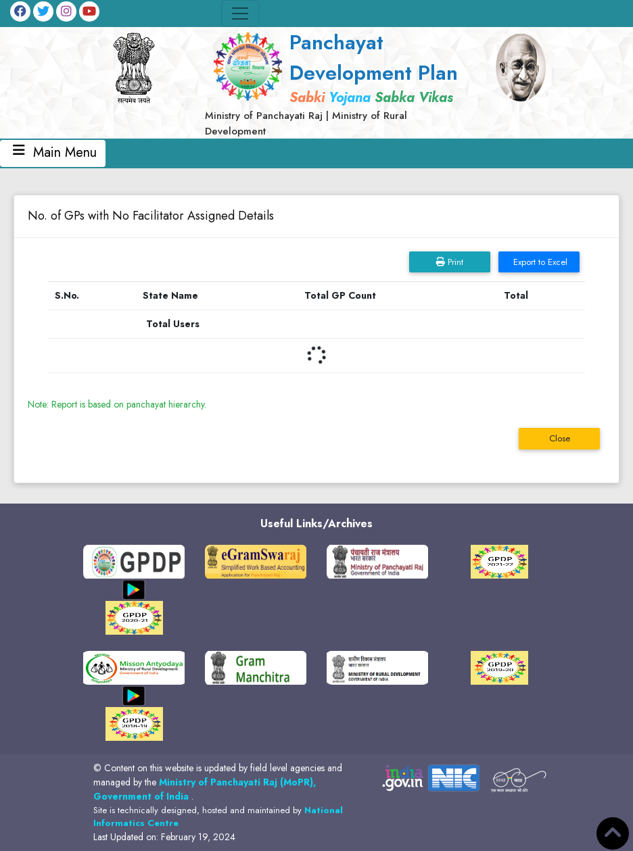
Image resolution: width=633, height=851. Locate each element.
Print (449, 262)
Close (559, 438)
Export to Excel (539, 262)
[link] (337, 83)
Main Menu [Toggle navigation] (53, 153)
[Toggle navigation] (240, 13)
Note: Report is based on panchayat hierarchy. (117, 404)
